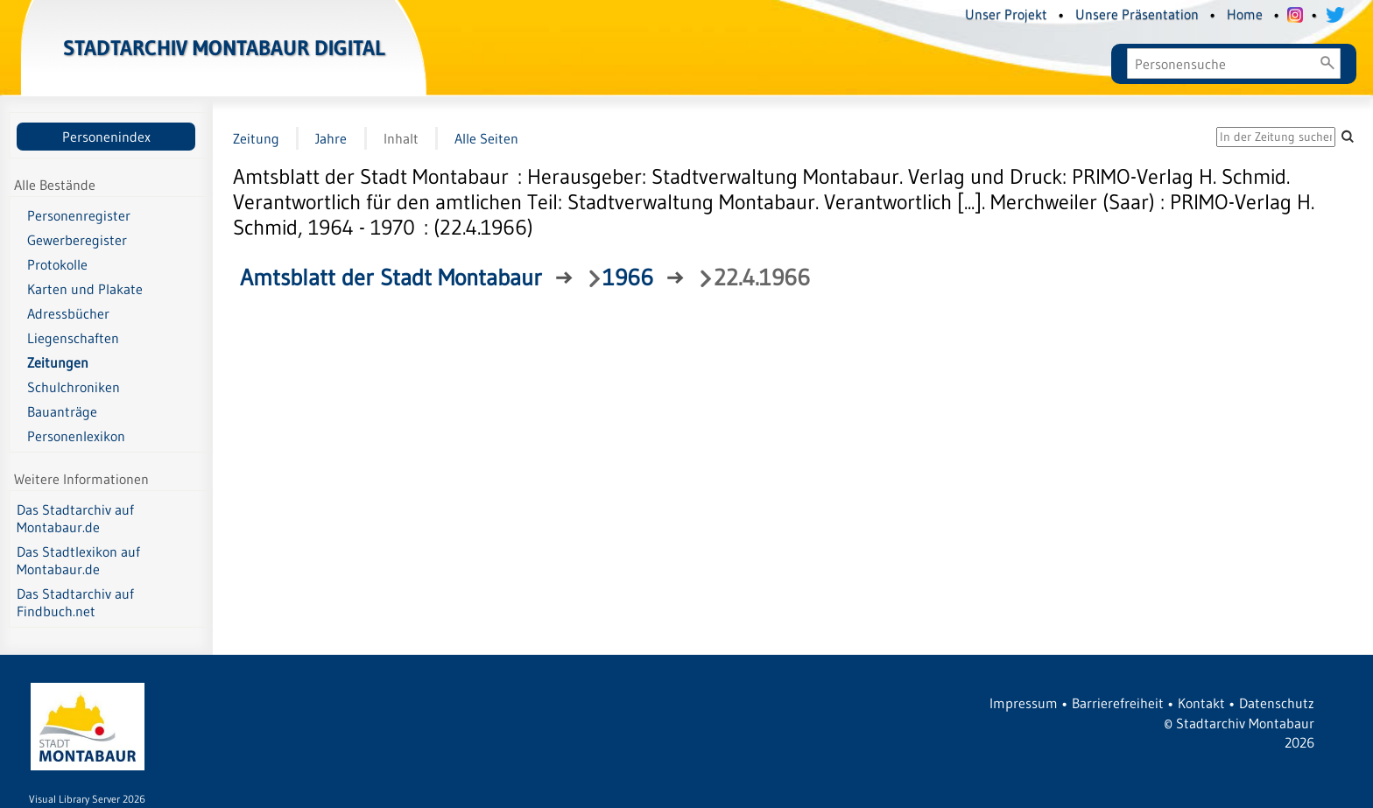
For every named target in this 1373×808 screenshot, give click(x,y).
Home (1245, 14)
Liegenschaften (73, 338)
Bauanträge (62, 411)
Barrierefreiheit (1118, 703)
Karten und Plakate (85, 289)
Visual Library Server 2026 (87, 798)
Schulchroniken (73, 387)
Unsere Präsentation (1137, 14)
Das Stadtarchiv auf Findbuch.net (75, 602)
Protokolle (57, 264)
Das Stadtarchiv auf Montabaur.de (75, 518)
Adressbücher (68, 313)
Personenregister (78, 215)
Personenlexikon (76, 436)
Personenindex (106, 136)
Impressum (1023, 703)
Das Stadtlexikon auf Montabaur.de (78, 560)
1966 (627, 277)
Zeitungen (57, 362)
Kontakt (1201, 703)
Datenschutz (1276, 703)
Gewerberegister (77, 240)
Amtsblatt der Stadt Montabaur (391, 277)
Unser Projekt (1006, 14)
